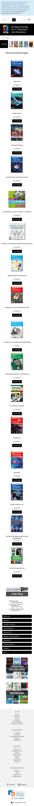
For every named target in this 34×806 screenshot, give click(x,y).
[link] (17, 794)
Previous (3, 44)
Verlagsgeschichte (17, 751)
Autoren (17, 752)
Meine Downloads (17, 722)
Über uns (17, 749)
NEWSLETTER (7, 632)
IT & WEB (17, 733)
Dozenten (17, 756)
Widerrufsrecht (17, 776)
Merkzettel (17, 720)
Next (31, 44)
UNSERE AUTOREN (9, 624)
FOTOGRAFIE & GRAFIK (17, 736)
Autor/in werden (17, 754)
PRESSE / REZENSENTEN (11, 636)
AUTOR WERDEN (8, 628)
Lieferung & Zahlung (17, 723)
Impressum (17, 771)
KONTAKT (6, 620)
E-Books (17, 762)
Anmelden (24, 19)
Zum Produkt (17, 89)
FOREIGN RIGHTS (8, 644)
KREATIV (17, 738)
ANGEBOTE (17, 740)
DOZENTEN (6, 640)
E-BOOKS (6, 648)
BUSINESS (17, 734)
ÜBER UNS (6, 616)
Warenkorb (17, 716)
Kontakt (17, 714)
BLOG (5, 652)
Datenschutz (17, 774)
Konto (17, 718)
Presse (17, 758)
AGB (17, 772)
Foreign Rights (17, 760)
